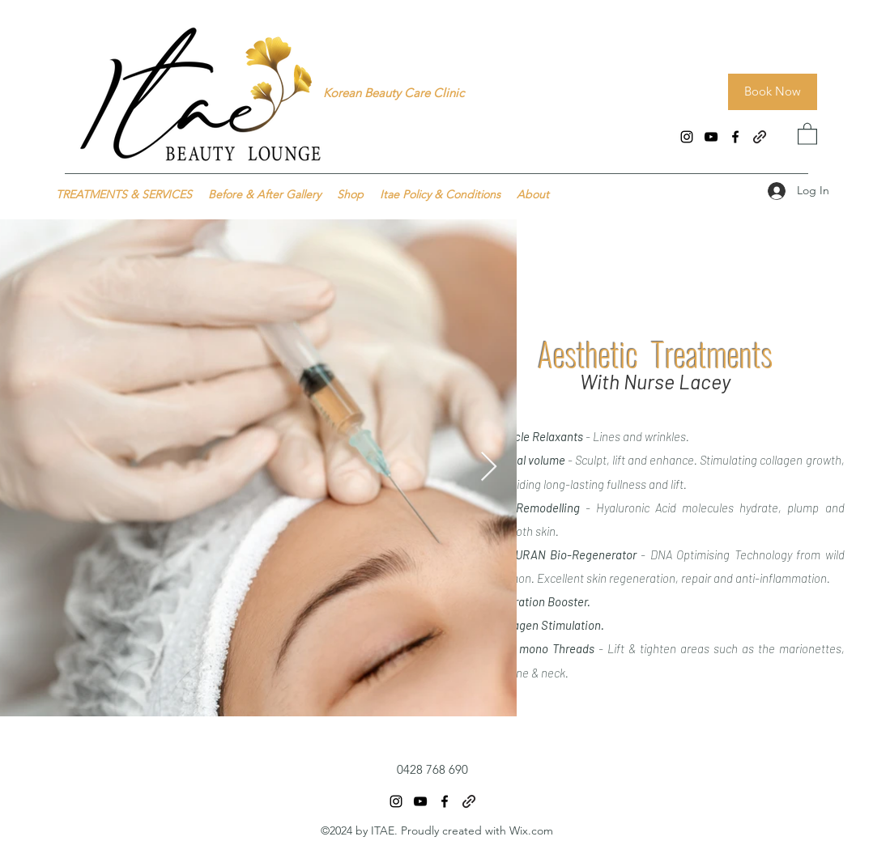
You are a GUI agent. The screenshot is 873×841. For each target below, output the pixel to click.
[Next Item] (488, 467)
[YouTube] (711, 137)
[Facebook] (735, 137)
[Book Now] (772, 92)
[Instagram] (687, 137)
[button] (807, 133)
